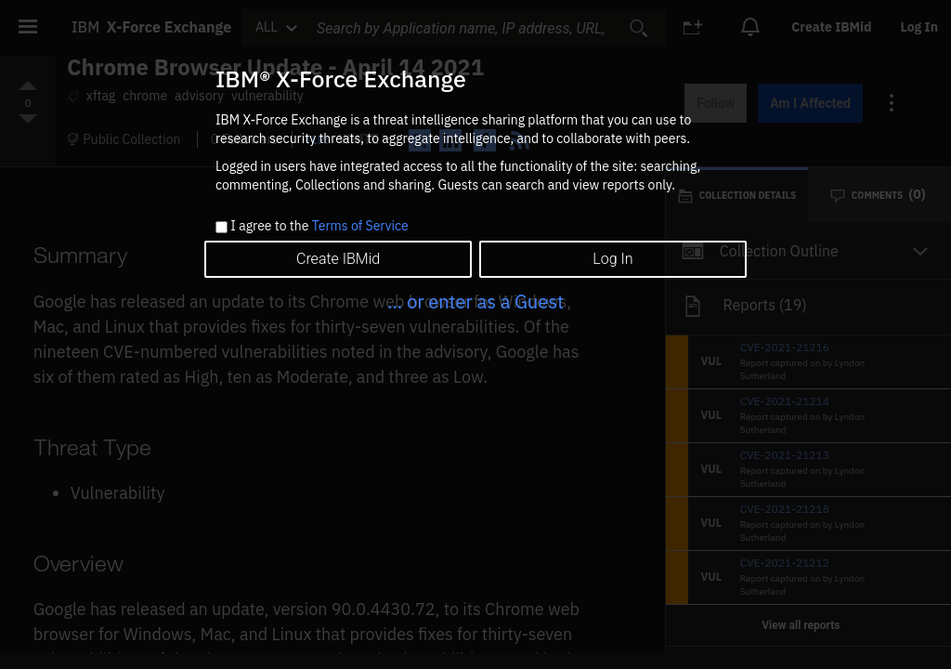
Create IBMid (338, 259)
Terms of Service (360, 225)
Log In (612, 259)
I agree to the (319, 226)
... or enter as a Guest (475, 301)
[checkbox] (221, 227)
